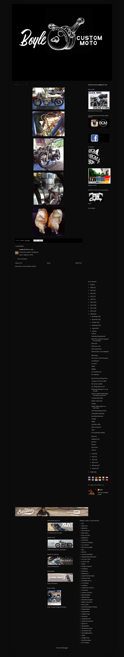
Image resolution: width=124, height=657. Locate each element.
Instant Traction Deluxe (87, 576)
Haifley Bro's (85, 573)
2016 (91, 293)
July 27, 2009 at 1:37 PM (26, 255)
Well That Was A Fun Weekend (100, 351)
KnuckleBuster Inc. (86, 580)
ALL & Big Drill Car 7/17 (98, 386)
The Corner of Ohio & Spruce (100, 358)
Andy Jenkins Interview (98, 413)
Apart (93, 430)
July (93, 331)
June (93, 454)
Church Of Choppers (87, 542)
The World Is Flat (86, 631)
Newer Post (18, 263)
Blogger (65, 648)
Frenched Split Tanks (97, 398)
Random (94, 442)
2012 (91, 305)
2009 (91, 314)
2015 (91, 296)
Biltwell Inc (84, 528)
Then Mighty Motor (86, 633)
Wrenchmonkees (86, 640)
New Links (94, 343)
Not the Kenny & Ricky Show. (100, 378)
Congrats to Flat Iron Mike (99, 381)
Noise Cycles (85, 604)
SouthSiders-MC (86, 619)
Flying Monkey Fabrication (88, 557)
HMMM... (94, 369)
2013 (91, 302)
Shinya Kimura (85, 611)
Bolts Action (84, 533)
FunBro (83, 564)
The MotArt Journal (86, 628)
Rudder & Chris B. (24, 249)
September (95, 325)
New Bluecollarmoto (97, 416)
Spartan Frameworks (87, 621)
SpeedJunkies (85, 626)
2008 (91, 472)
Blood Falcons (85, 530)
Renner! (94, 444)
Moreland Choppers (87, 600)
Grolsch (94, 450)
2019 (91, 284)
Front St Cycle (85, 561)
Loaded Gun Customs (87, 588)
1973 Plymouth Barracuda (99, 411)
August (94, 328)
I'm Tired (94, 363)
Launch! (94, 333)
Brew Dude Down (97, 349)
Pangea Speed (85, 609)
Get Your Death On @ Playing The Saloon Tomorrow (100, 394)
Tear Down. (95, 447)
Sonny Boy (84, 616)
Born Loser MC (85, 535)
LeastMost (84, 585)
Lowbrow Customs (86, 592)
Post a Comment (22, 259)
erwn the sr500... (96, 424)
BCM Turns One (96, 346)
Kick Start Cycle (85, 578)
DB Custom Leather (97, 384)
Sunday (94, 403)
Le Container (85, 583)
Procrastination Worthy (98, 432)
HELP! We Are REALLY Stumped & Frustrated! (100, 340)
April (93, 459)
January (94, 468)
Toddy (83, 635)
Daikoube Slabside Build (98, 336)
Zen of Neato (85, 642)
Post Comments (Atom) (29, 266)
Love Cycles (84, 590)
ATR (82, 523)
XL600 (93, 421)
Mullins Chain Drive (86, 602)
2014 (91, 299)
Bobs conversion (96, 427)
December (95, 316)
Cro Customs (85, 545)
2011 (91, 308)
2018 (91, 287)
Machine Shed (85, 597)
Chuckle (94, 419)
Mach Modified (85, 595)
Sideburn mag (85, 614)
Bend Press (84, 526)
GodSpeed (84, 569)
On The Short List (96, 372)
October (94, 322)
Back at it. (94, 436)
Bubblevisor (84, 538)
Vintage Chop (85, 638)
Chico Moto (84, 540)
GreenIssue (84, 571)
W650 (93, 366)
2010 (91, 311)
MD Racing (95, 355)
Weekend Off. (95, 439)
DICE (82, 550)
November (95, 319)
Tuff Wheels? (95, 361)
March (94, 462)
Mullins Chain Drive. (97, 401)
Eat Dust (83, 552)
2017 (91, 290)
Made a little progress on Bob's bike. (99, 407)
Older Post (78, 263)
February (94, 465)
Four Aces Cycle (85, 559)
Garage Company (86, 566)
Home (48, 263)
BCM (101, 490)
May (93, 457)
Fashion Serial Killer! (87, 554)
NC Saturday (95, 374)
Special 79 (84, 623)
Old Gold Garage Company (89, 607)
